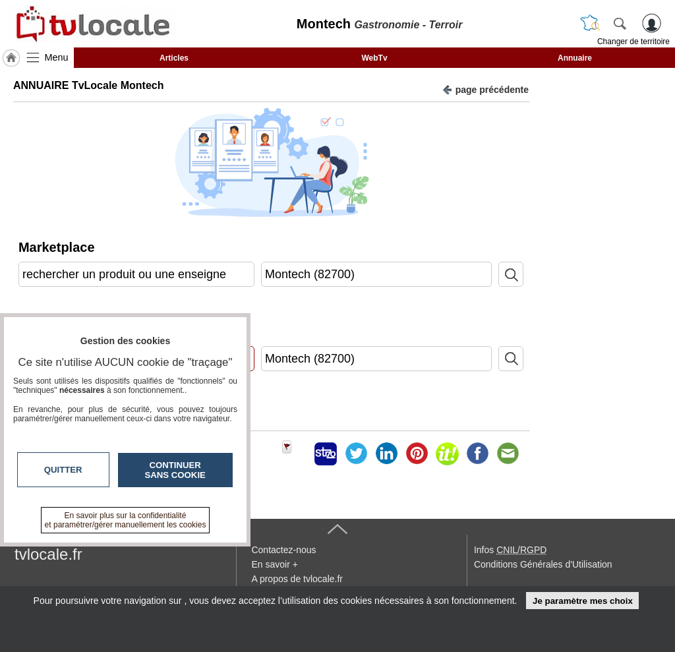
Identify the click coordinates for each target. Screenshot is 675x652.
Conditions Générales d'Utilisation (543, 564)
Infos (510, 550)
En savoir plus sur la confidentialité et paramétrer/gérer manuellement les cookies (125, 520)
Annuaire (575, 58)
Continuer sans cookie (175, 470)
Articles (174, 58)
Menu (57, 57)
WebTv (374, 58)
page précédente (485, 88)
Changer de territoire (633, 41)
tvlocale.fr (48, 554)
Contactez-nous (283, 550)
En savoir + (274, 564)
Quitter (63, 470)
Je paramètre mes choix (583, 601)
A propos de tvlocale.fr (297, 579)
